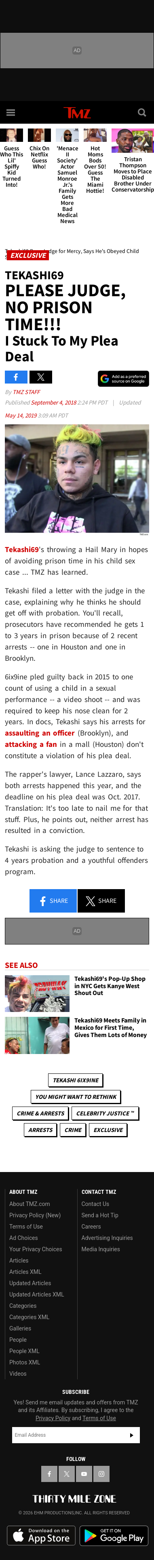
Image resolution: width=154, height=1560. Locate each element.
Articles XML (25, 1272)
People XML (24, 1351)
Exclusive (107, 1130)
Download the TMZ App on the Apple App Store (41, 1536)
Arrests (40, 1130)
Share (53, 901)
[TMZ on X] (67, 1474)
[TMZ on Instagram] (101, 1474)
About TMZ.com (29, 1204)
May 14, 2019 (21, 415)
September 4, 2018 (54, 402)
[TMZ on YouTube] (84, 1474)
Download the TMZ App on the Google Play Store (114, 1536)
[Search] (142, 112)
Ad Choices (23, 1238)
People (18, 1340)
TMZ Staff (26, 392)
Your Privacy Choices (35, 1249)
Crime (72, 1130)
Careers (91, 1226)
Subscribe (132, 1435)
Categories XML (29, 1317)
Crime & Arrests (40, 1113)
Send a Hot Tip (100, 1215)
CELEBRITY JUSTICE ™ (105, 1113)
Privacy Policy (53, 1418)
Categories (22, 1306)
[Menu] (11, 112)
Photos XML (24, 1362)
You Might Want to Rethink (75, 1096)
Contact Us (96, 1204)
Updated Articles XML (36, 1294)
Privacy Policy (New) (35, 1215)
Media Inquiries (101, 1249)
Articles (19, 1260)
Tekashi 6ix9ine (75, 1080)
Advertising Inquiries (107, 1238)
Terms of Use (26, 1226)
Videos (18, 1373)
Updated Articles (30, 1283)
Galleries (20, 1328)
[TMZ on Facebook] (49, 1474)
